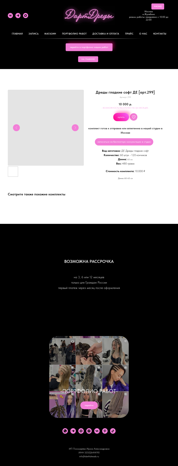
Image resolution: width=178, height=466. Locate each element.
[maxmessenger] (25, 15)
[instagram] (89, 431)
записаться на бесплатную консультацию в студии (124, 141)
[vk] (10, 15)
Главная (17, 33)
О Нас (143, 33)
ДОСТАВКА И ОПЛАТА (105, 33)
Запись (34, 33)
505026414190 (92, 452)
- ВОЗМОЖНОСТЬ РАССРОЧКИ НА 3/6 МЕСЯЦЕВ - (125, 108)
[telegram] (18, 15)
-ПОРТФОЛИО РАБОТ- (89, 391)
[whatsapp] (65, 431)
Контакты (159, 33)
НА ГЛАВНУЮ (88, 59)
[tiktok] (113, 431)
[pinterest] (105, 431)
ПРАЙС (129, 33)
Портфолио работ (74, 33)
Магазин (50, 33)
